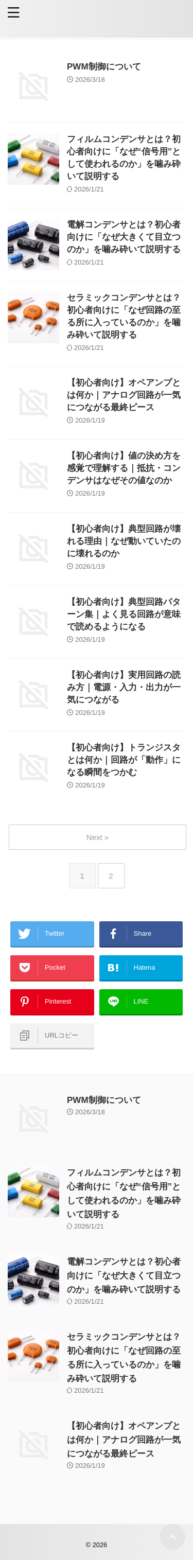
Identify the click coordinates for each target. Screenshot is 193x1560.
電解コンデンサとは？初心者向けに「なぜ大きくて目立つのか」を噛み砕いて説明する (124, 237)
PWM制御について (104, 67)
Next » (97, 837)
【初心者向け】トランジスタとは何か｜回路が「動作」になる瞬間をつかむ (124, 760)
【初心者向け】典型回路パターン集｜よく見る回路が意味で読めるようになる (124, 614)
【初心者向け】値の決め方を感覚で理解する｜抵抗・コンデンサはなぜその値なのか (124, 468)
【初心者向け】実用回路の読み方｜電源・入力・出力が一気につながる (124, 687)
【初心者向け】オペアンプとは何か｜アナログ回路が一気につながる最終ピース (124, 395)
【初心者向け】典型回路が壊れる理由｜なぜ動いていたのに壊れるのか (124, 541)
